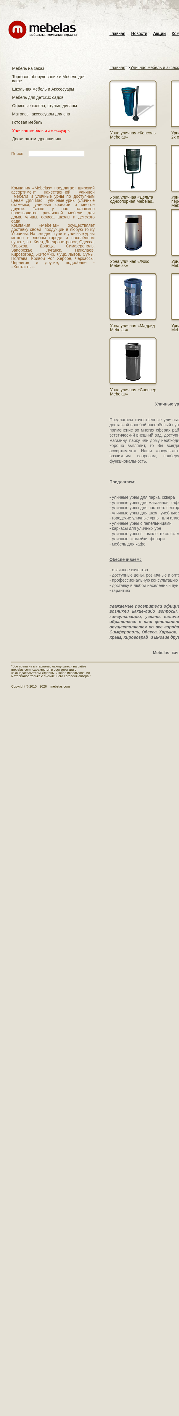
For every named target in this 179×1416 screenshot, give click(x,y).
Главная (117, 33)
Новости (139, 33)
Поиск (17, 153)
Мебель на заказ (28, 68)
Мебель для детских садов (38, 97)
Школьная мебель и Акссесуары (43, 89)
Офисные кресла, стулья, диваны (44, 105)
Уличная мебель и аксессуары (41, 130)
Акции (159, 33)
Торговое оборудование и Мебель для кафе (49, 78)
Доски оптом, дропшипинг (37, 138)
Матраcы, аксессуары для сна (41, 114)
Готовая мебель (27, 122)
